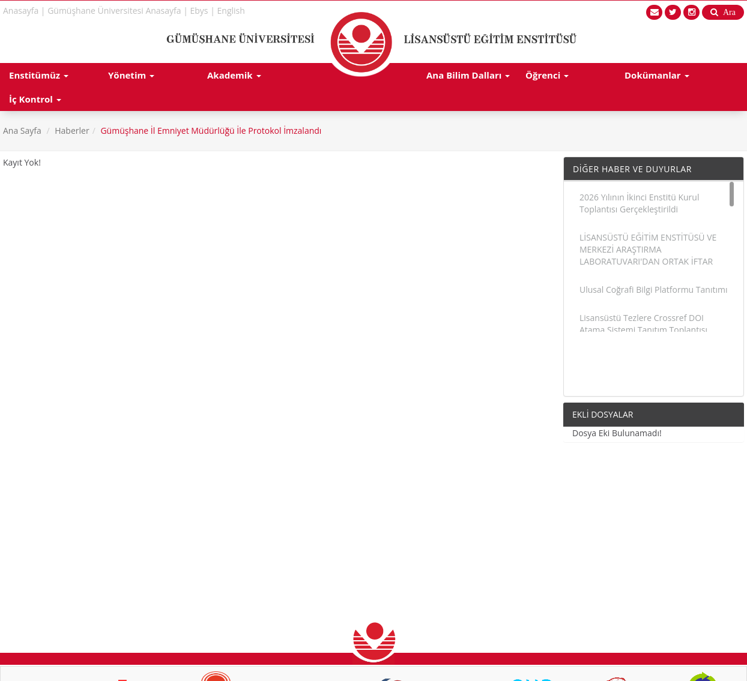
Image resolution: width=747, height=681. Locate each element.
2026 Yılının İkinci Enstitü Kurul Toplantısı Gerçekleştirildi (639, 203)
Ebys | (202, 10)
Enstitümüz (38, 75)
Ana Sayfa (22, 130)
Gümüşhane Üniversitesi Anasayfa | (117, 10)
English (231, 10)
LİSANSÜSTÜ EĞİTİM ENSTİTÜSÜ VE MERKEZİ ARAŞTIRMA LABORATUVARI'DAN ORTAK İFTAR (647, 249)
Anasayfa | (24, 10)
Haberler (72, 130)
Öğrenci (547, 75)
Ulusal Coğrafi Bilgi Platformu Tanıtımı (653, 289)
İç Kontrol (35, 99)
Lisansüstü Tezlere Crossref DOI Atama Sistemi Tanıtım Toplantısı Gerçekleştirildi (643, 329)
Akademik (234, 75)
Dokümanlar (657, 75)
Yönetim (131, 75)
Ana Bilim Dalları (468, 75)
